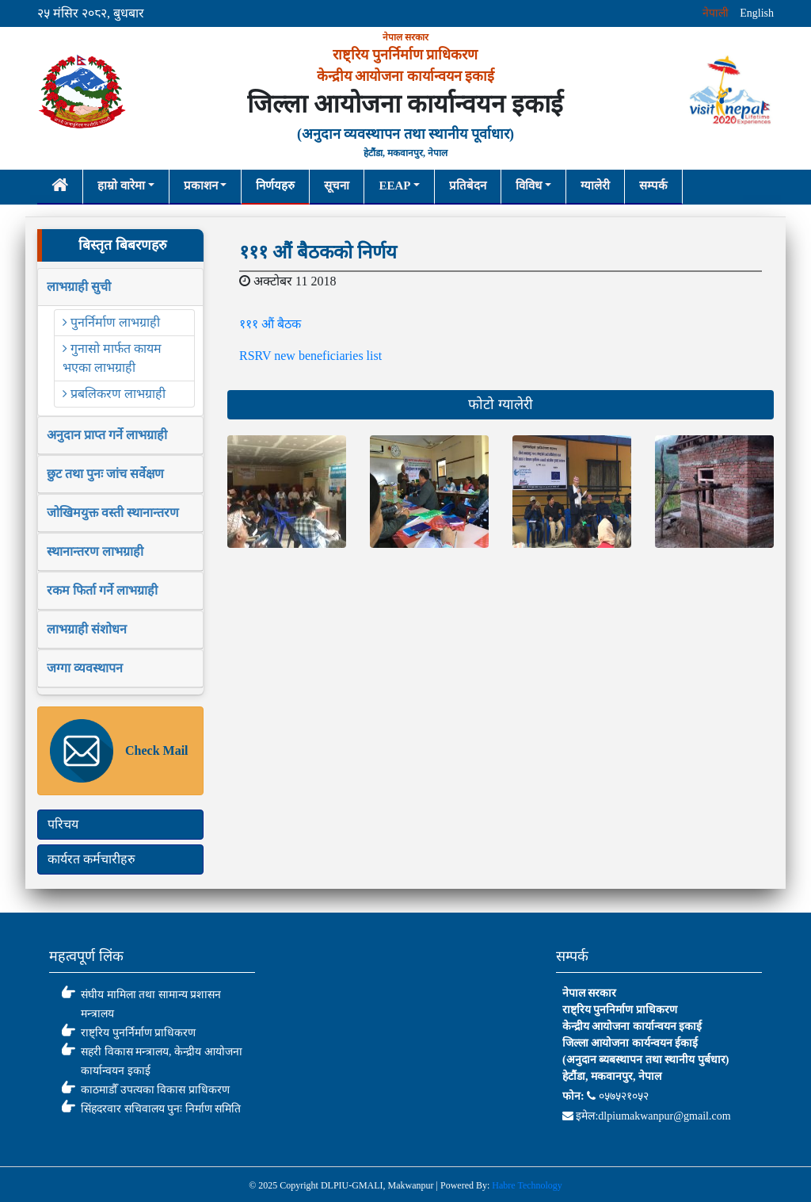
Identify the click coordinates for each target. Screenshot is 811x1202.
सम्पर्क (653, 185)
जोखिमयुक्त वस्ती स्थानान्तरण (113, 512)
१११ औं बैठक (270, 324)
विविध (529, 185)
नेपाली (715, 13)
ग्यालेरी (595, 185)
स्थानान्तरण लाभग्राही (95, 551)
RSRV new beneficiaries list (310, 355)
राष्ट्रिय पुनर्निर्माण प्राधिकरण (138, 1033)
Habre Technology (527, 1185)
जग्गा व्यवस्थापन (85, 668)
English (757, 13)
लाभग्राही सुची (79, 286)
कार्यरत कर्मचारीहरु (91, 859)
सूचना (336, 185)
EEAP (394, 185)
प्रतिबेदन (467, 185)
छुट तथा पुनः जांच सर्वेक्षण (105, 473)
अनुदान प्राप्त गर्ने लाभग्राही (107, 435)
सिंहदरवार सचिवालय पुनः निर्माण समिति (161, 1109)
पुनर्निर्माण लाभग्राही (111, 322)
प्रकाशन (201, 185)
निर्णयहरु (275, 185)
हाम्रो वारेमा (121, 185)
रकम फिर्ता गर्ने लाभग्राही (102, 590)
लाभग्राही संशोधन (87, 629)
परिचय (63, 824)
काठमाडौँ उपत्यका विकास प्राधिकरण (155, 1090)
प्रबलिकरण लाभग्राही (114, 393)
